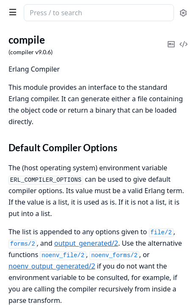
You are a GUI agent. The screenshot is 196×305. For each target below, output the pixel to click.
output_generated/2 (86, 243)
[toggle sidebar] (11, 12)
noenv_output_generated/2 (51, 266)
